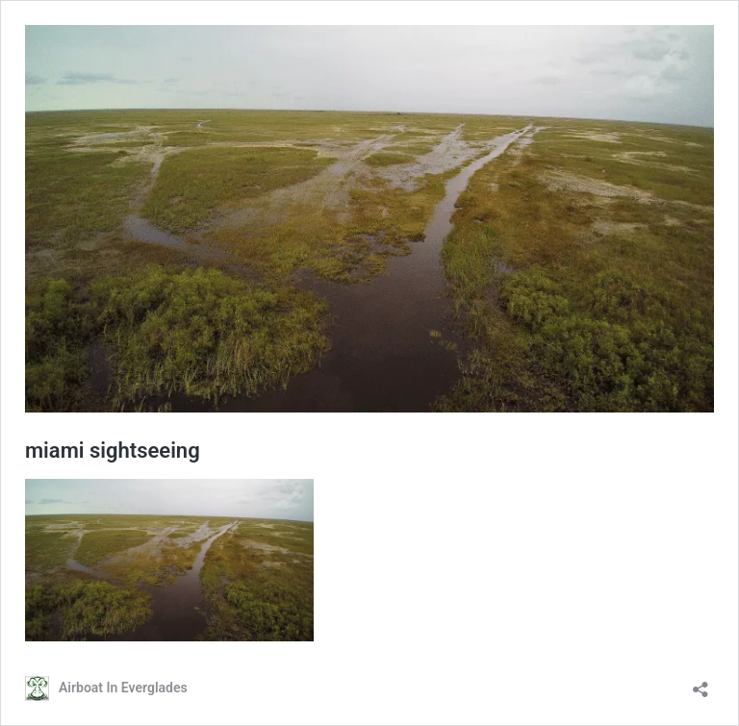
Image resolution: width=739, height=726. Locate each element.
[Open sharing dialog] (700, 683)
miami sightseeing (112, 450)
